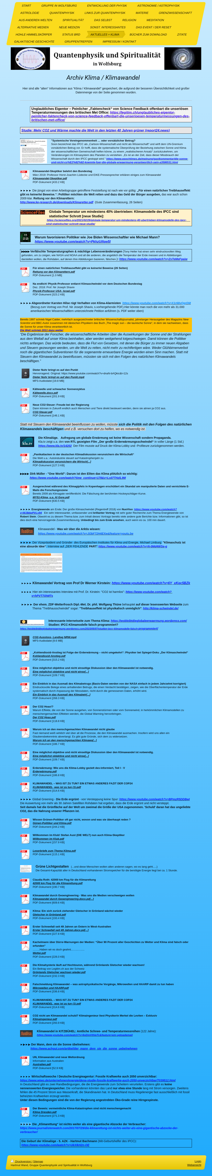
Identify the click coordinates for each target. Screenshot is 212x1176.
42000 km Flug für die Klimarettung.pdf (58, 883)
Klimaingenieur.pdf (45, 1019)
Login (198, 1161)
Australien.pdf (42, 1064)
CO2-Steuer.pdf (42, 412)
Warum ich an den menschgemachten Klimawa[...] (65, 740)
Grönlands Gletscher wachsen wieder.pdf (59, 972)
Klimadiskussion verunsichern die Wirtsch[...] (62, 461)
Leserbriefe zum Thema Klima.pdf (54, 850)
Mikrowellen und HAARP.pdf (51, 987)
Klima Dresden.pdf (45, 1112)
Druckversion (21, 1161)
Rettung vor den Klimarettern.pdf (54, 271)
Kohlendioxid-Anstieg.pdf (49, 656)
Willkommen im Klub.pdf (48, 838)
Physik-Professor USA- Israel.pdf (54, 291)
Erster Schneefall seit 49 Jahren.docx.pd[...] (60, 930)
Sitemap (38, 1161)
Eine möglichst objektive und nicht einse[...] (61, 671)
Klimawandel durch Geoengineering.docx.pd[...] (63, 898)
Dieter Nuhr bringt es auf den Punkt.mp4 (58, 377)
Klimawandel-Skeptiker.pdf (50, 178)
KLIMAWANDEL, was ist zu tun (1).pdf (57, 787)
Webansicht (194, 1164)
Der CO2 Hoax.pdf (44, 717)
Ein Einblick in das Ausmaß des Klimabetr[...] (61, 694)
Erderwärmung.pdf (45, 771)
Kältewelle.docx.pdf (45, 392)
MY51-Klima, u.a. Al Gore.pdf (51, 497)
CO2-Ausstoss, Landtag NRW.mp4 (54, 637)
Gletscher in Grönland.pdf (49, 914)
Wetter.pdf (39, 953)
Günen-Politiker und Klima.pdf (52, 823)
